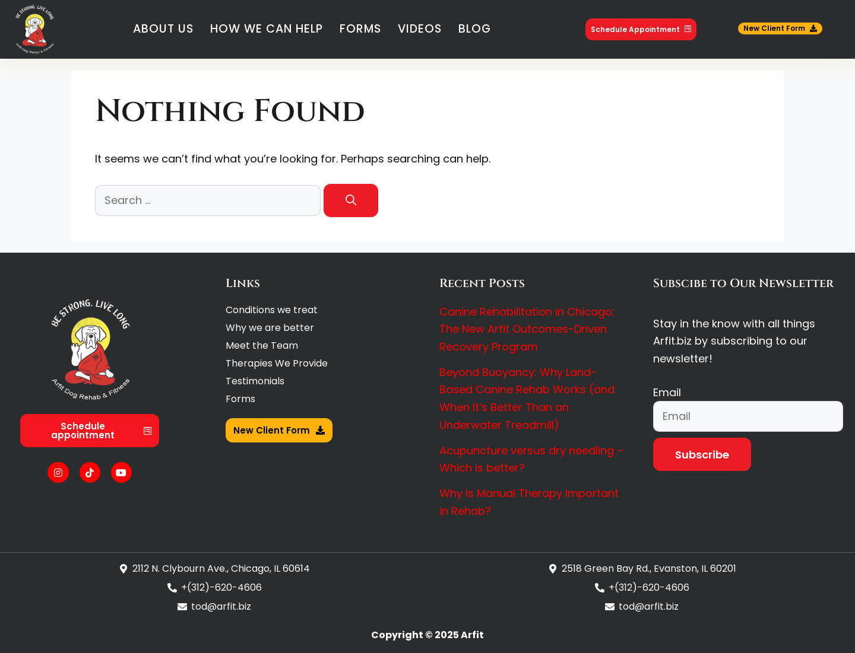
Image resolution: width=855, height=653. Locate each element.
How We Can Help (266, 29)
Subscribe (702, 454)
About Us (163, 29)
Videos (420, 29)
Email (667, 392)
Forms (360, 29)
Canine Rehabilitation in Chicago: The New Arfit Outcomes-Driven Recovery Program (527, 329)
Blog (474, 29)
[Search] (351, 200)
